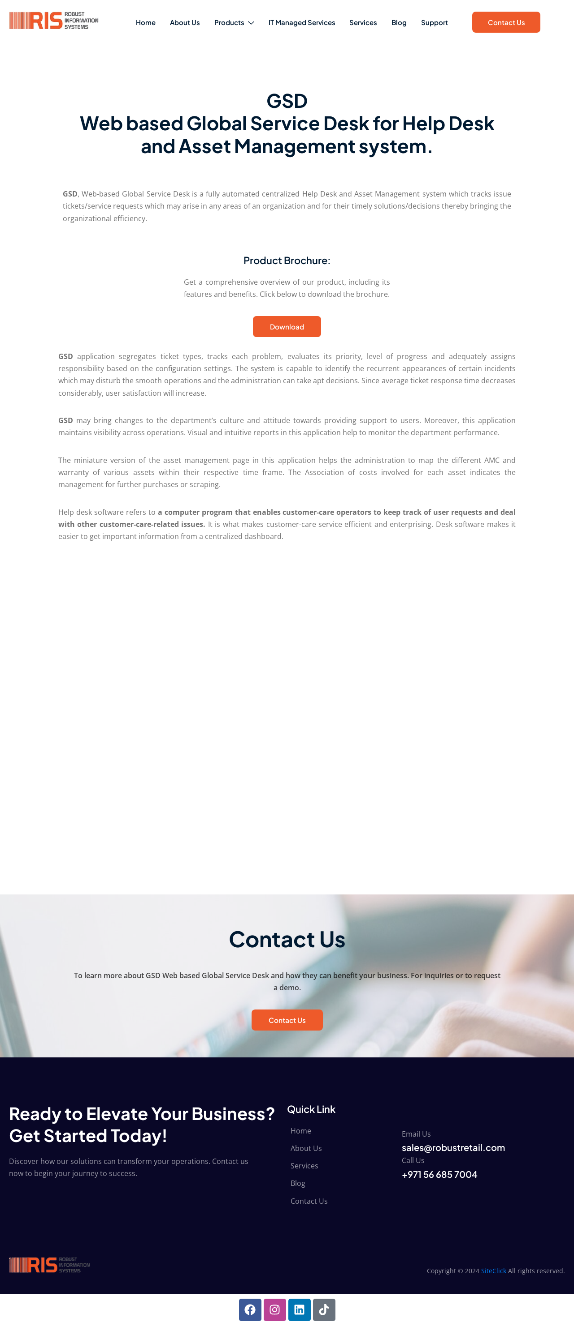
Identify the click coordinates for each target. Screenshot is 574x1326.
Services (365, 22)
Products (228, 22)
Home (133, 22)
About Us (176, 22)
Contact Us (506, 22)
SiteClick (493, 1271)
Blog (404, 22)
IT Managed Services (299, 22)
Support (443, 22)
